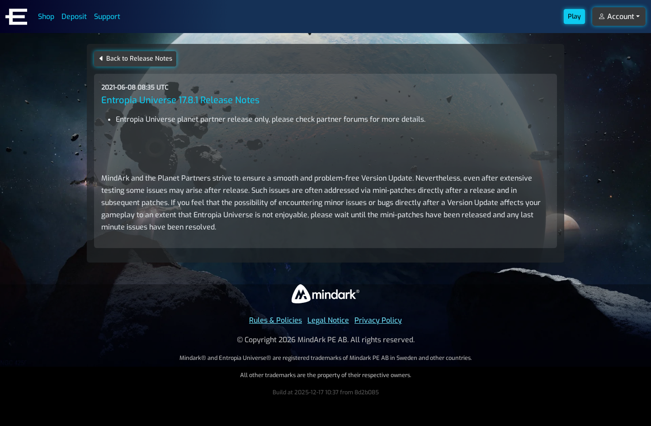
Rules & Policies (275, 320)
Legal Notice (328, 320)
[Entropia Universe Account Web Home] (16, 16)
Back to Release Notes (135, 58)
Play (574, 16)
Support (107, 16)
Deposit (74, 16)
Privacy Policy (378, 320)
